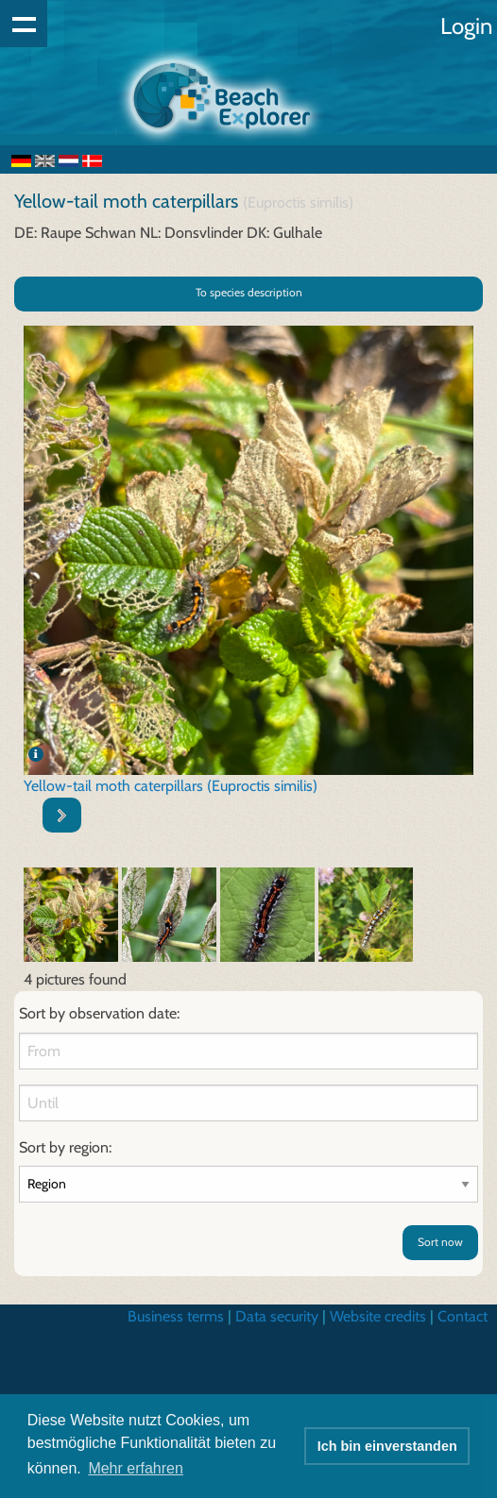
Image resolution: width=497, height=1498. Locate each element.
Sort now (440, 1242)
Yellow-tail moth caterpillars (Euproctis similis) (170, 786)
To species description (249, 292)
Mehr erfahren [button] (135, 1468)
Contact (462, 1316)
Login (466, 26)
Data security (276, 1316)
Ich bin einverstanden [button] (387, 1446)
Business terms (176, 1316)
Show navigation (23, 23)
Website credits (378, 1316)
